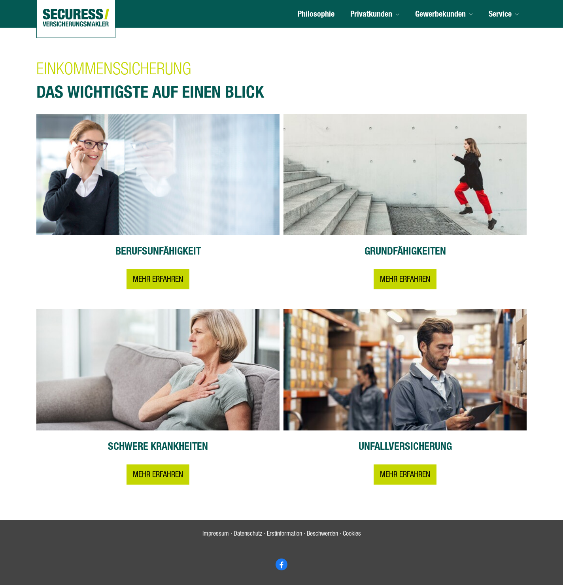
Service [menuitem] (500, 15)
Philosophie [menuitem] (316, 15)
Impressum (215, 535)
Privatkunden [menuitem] (371, 15)
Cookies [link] (352, 535)
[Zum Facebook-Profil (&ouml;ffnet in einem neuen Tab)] (281, 564)
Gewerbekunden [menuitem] (440, 15)
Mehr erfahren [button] (158, 281)
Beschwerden (322, 535)
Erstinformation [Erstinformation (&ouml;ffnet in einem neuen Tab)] (284, 535)
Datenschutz (248, 535)
